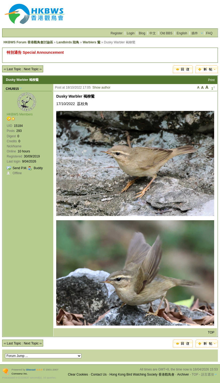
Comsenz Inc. (19, 373)
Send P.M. (20, 168)
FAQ (209, 33)
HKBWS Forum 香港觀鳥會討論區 (28, 42)
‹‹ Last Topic (12, 69)
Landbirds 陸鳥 (67, 42)
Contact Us (99, 374)
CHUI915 (12, 89)
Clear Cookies (78, 374)
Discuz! (31, 369)
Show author (101, 87)
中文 (152, 33)
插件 (195, 33)
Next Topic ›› (33, 69)
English (182, 33)
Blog (142, 33)
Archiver (183, 374)
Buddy (38, 168)
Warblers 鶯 (91, 42)
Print (211, 80)
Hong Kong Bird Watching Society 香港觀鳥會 (141, 374)
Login (131, 33)
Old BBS (166, 33)
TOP (211, 332)
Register (117, 33)
